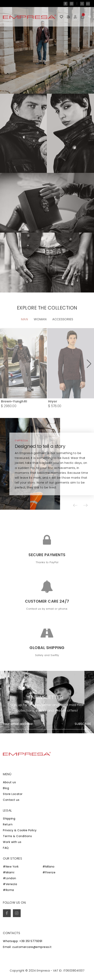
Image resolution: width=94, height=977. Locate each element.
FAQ (6, 848)
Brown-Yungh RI (14, 413)
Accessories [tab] (62, 331)
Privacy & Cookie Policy (20, 830)
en (88, 3)
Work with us (12, 842)
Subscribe (83, 724)
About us (9, 782)
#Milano (49, 867)
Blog (6, 788)
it (82, 3)
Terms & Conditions (17, 836)
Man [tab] (24, 331)
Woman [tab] (40, 331)
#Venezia (10, 884)
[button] (5, 376)
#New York (11, 867)
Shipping (9, 819)
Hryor (52, 413)
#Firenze (49, 872)
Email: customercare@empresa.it (27, 947)
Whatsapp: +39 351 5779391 (22, 941)
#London (9, 878)
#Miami (8, 872)
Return (7, 824)
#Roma (8, 890)
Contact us (11, 800)
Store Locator (13, 794)
